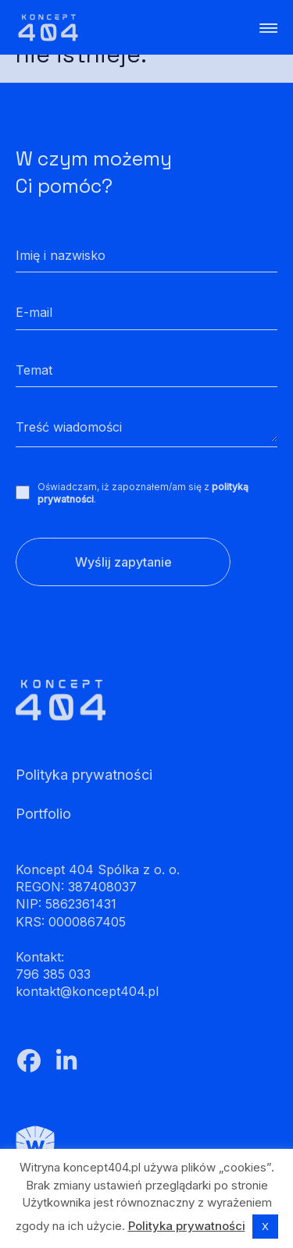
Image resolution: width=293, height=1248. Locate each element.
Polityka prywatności (186, 1225)
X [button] (265, 1226)
